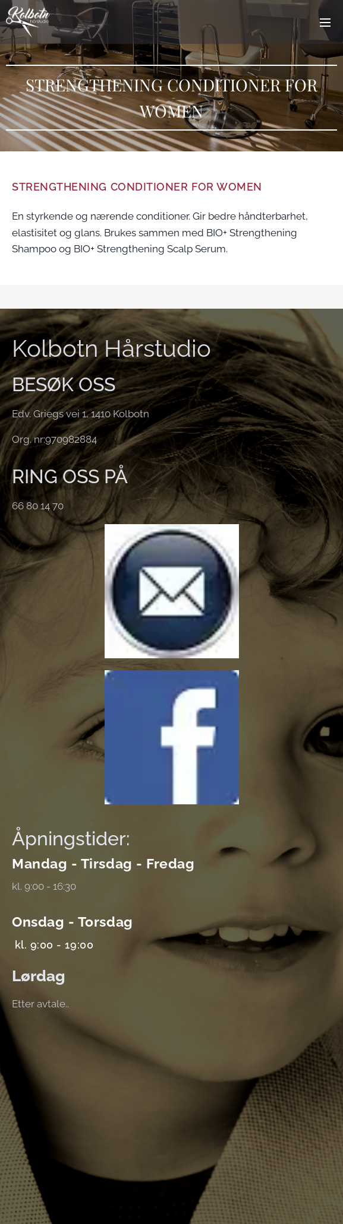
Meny (325, 22)
